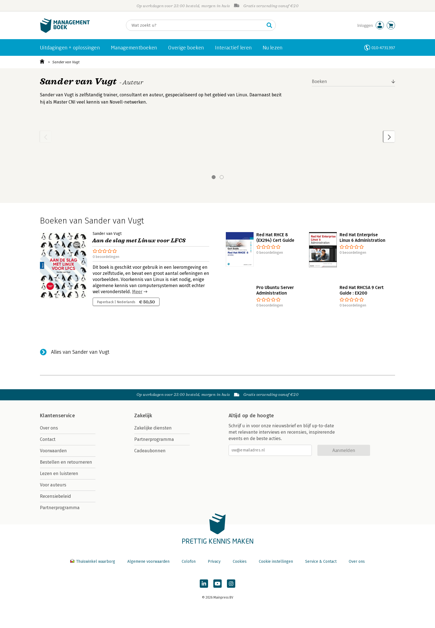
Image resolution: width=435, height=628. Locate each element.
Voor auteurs (53, 485)
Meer (137, 291)
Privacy (214, 561)
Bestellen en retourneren (66, 462)
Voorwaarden (53, 450)
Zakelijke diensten (153, 428)
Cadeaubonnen (150, 450)
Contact (47, 439)
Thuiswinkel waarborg (93, 561)
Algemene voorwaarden (148, 561)
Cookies (240, 561)
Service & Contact (321, 561)
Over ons (49, 428)
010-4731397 (383, 47)
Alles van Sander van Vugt (80, 352)
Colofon (189, 561)
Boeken (319, 81)
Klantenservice (57, 416)
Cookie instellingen (276, 561)
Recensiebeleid (55, 496)
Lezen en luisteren (59, 473)
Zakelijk (143, 416)
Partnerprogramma (60, 507)
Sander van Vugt (66, 62)
